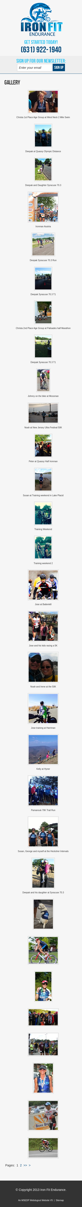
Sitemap (60, 1200)
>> (25, 1165)
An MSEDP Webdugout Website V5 (35, 1200)
